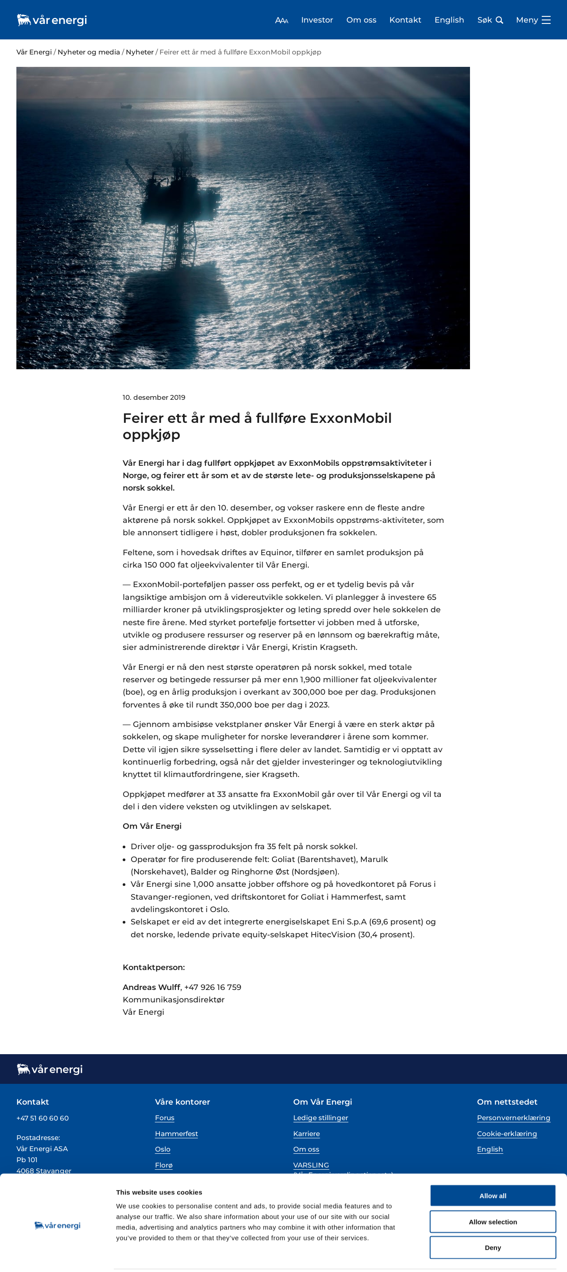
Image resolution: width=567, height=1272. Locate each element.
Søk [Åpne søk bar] (490, 19)
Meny (533, 19)
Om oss (361, 19)
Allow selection (493, 1189)
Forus (165, 1117)
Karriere (306, 1133)
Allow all (493, 1163)
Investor (317, 19)
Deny (493, 1215)
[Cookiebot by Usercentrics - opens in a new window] (57, 1254)
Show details (464, 1254)
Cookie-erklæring (507, 1133)
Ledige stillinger (320, 1117)
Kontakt (405, 19)
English (449, 19)
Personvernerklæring (514, 1117)
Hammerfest (176, 1133)
